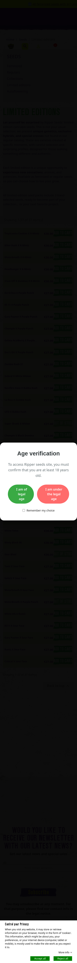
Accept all (40, 958)
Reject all (63, 958)
